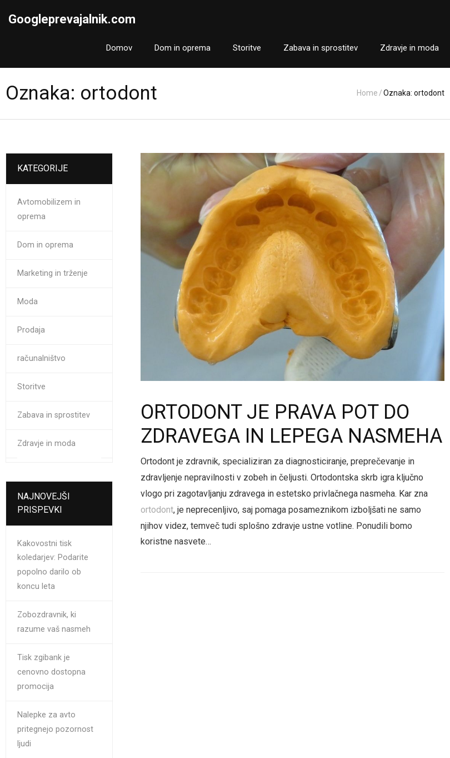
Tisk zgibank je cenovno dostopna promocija (51, 672)
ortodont (157, 509)
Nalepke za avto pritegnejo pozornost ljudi (55, 729)
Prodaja (31, 330)
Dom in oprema (45, 245)
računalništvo (41, 358)
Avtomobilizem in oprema (49, 209)
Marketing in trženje (52, 273)
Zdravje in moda (46, 443)
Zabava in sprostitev (53, 415)
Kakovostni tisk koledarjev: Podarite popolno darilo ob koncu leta (52, 565)
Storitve (31, 387)
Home (367, 92)
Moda (27, 301)
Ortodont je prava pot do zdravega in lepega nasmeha (291, 424)
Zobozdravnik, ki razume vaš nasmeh (54, 622)
